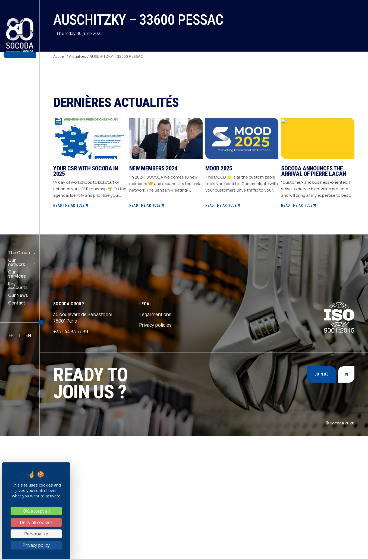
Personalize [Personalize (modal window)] (36, 534)
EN (28, 335)
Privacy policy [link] (36, 545)
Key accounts (18, 286)
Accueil (59, 56)
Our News (18, 295)
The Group (19, 253)
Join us (321, 497)
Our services (17, 274)
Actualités (77, 56)
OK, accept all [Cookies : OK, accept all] (36, 511)
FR (11, 335)
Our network (16, 262)
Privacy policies (155, 447)
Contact (16, 303)
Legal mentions (155, 437)
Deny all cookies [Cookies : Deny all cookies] (36, 522)
